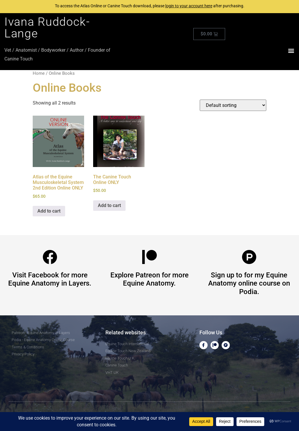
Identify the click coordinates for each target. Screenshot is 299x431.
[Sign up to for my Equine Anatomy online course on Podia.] (249, 257)
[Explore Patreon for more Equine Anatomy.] (149, 257)
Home (39, 73)
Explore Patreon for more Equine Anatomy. (149, 279)
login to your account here (188, 6)
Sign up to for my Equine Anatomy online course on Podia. (249, 283)
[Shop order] (233, 105)
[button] (291, 50)
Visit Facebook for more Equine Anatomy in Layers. (49, 279)
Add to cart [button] (48, 211)
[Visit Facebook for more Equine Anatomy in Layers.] (50, 257)
